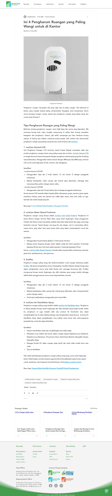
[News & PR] (72, 456)
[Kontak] (56, 451)
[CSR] (89, 446)
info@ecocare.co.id (34, 486)
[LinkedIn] (56, 485)
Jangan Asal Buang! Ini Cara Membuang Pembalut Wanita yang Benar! (84, 430)
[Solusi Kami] (39, 451)
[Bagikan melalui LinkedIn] (33, 393)
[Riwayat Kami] (22, 456)
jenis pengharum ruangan (50, 379)
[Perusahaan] (22, 451)
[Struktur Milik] (22, 459)
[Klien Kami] (39, 446)
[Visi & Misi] (22, 454)
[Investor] (56, 446)
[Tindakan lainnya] (87, 17)
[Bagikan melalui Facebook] (24, 393)
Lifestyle (26, 387)
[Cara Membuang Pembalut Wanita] (84, 419)
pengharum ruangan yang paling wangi (35, 382)
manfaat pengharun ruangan (33, 379)
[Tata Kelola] (72, 446)
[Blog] (72, 454)
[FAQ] (56, 456)
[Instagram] (61, 485)
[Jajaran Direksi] (22, 462)
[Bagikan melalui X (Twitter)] (29, 393)
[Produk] (39, 454)
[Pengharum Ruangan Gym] (56, 419)
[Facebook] (50, 485)
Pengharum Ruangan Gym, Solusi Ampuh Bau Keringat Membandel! (55, 430)
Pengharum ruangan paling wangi (70, 379)
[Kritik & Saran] (56, 459)
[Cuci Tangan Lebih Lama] (27, 419)
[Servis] (39, 456)
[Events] (72, 459)
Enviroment (33, 387)
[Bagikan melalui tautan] (37, 393)
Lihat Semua (93, 408)
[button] (39, 4)
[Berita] (72, 451)
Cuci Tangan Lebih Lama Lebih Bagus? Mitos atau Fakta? (26, 430)
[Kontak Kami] (56, 454)
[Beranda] (22, 446)
